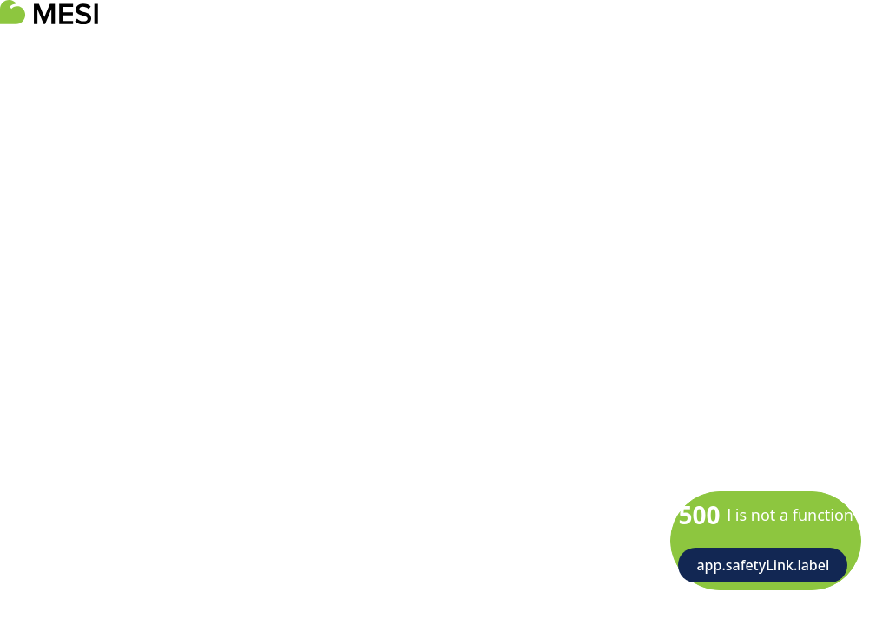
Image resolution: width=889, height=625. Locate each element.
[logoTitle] (49, 12)
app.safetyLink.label (762, 565)
